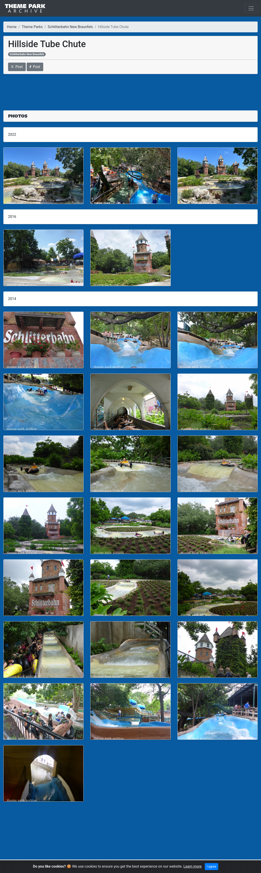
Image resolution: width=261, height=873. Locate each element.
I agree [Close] (211, 866)
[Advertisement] (130, 89)
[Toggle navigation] (251, 8)
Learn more (192, 866)
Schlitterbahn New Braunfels (70, 27)
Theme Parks (32, 27)
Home (12, 27)
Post (17, 67)
